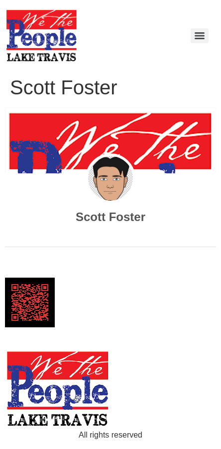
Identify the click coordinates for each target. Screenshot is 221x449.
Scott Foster (110, 217)
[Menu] (200, 35)
